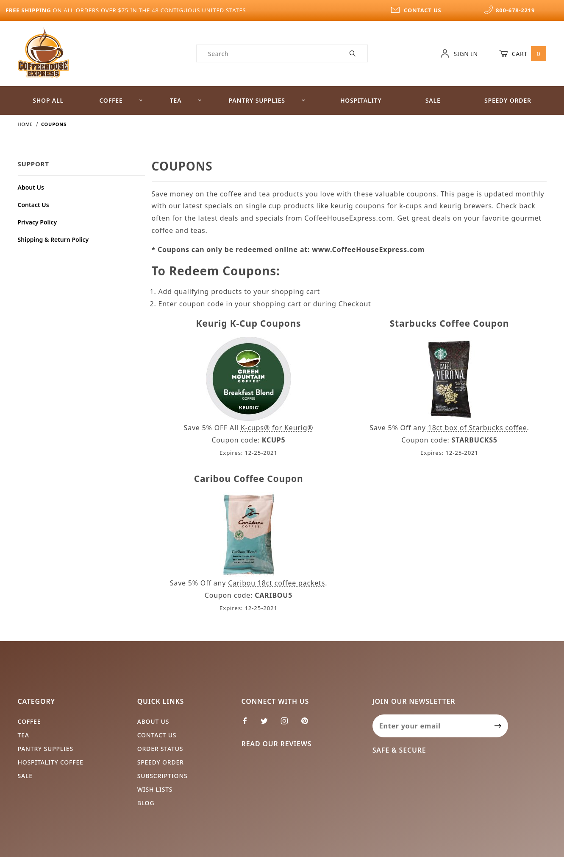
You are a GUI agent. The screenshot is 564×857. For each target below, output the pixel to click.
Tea (186, 100)
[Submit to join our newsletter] (498, 725)
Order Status (160, 749)
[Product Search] (268, 53)
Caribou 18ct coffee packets (276, 583)
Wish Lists (155, 789)
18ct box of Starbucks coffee (477, 427)
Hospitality (361, 100)
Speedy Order (507, 100)
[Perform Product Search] (352, 53)
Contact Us (33, 205)
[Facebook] (249, 724)
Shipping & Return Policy (53, 239)
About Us (31, 187)
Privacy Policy (37, 222)
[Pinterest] (308, 724)
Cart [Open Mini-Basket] (523, 53)
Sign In (459, 53)
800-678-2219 (509, 10)
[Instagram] (288, 724)
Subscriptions (162, 776)
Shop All (48, 100)
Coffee (121, 100)
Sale (433, 100)
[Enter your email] (430, 725)
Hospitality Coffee (50, 762)
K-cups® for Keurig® (277, 427)
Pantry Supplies (267, 100)
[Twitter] (268, 724)
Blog (146, 803)
